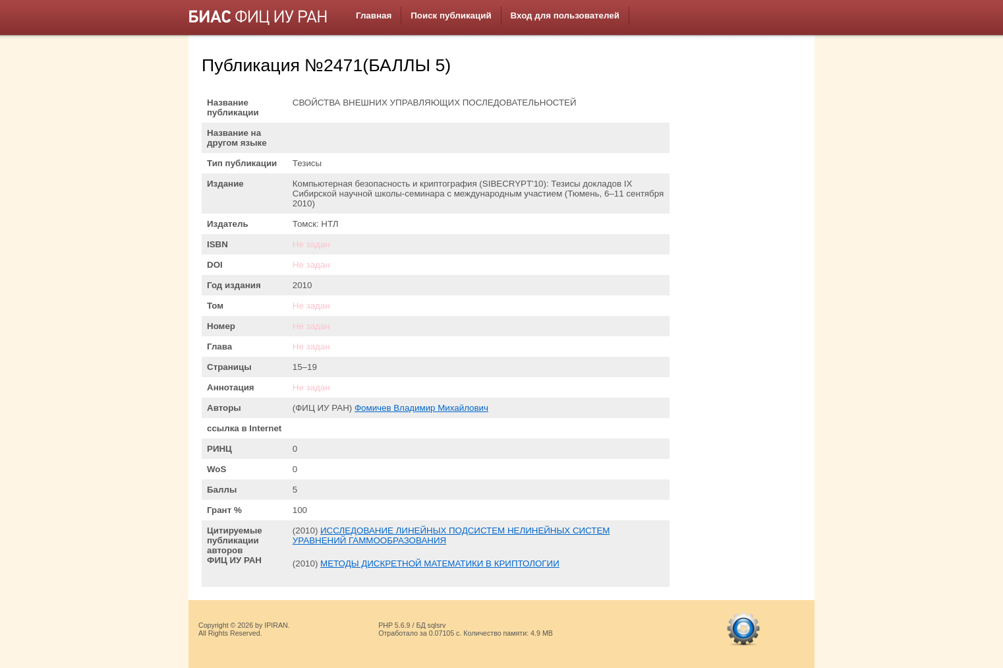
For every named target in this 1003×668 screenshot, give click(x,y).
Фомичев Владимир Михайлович (421, 408)
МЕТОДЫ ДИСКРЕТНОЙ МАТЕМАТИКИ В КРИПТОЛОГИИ (439, 563)
